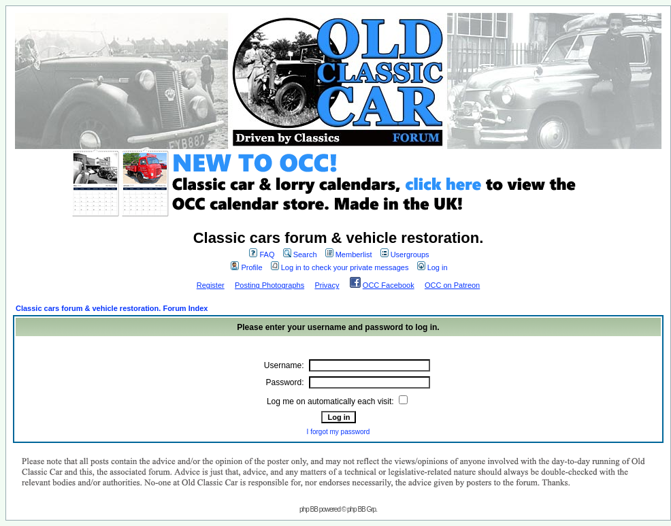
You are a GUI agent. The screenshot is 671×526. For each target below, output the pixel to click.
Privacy (326, 285)
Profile (246, 267)
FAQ (261, 254)
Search (300, 254)
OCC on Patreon (452, 285)
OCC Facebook (388, 285)
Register (211, 285)
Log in (432, 267)
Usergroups (404, 254)
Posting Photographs (269, 285)
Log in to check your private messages (340, 267)
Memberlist (348, 254)
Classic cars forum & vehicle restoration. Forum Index (112, 308)
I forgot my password (338, 431)
